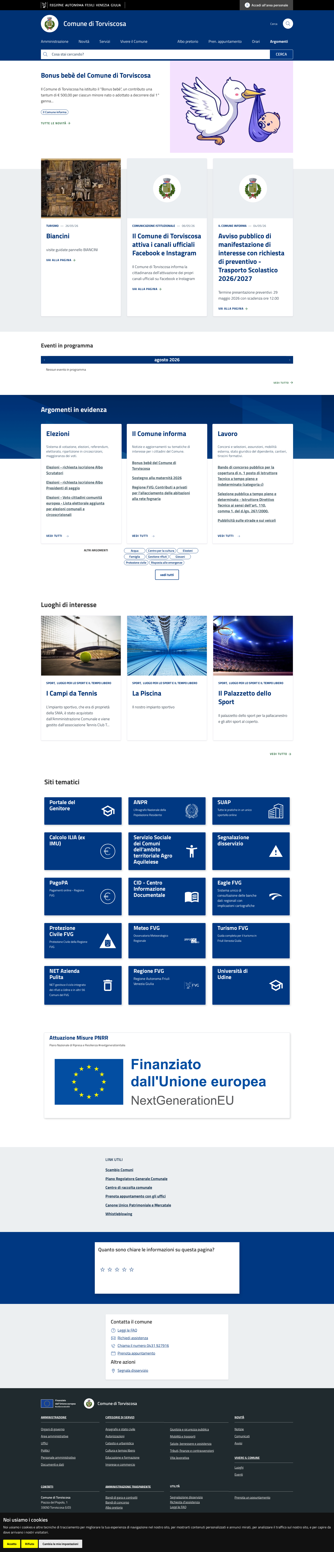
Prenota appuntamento (136, 1353)
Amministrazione (53, 1417)
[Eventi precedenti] (44, 360)
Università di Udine (232, 973)
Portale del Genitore (62, 805)
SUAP (224, 802)
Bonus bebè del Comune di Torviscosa (96, 75)
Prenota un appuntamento (252, 1497)
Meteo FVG (147, 927)
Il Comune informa (232, 225)
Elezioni (57, 433)
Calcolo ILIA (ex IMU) (67, 840)
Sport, (51, 683)
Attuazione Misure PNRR (78, 1037)
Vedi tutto (284, 382)
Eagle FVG (229, 882)
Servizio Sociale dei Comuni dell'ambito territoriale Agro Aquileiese (153, 849)
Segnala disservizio (133, 1370)
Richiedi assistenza (133, 1338)
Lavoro (228, 433)
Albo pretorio (187, 41)
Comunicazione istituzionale (153, 225)
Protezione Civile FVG (62, 930)
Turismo (52, 225)
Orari (256, 41)
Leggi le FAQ (127, 1330)
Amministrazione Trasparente (128, 1486)
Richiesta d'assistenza (185, 1502)
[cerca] (288, 24)
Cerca (281, 54)
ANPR (140, 802)
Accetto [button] (11, 1544)
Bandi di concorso (117, 1502)
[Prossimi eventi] (289, 360)
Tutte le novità (56, 123)
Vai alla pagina (61, 260)
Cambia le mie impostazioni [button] (60, 1544)
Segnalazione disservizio (233, 840)
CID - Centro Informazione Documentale (149, 888)
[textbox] (165, 1269)
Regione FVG (149, 970)
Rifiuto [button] (29, 1544)
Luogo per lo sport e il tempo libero (83, 683)
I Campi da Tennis (71, 693)
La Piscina (146, 693)
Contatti (47, 1486)
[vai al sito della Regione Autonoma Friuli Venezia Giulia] (83, 5)
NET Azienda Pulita (64, 973)
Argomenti (279, 41)
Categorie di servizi (119, 1417)
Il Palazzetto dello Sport (244, 697)
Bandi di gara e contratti (121, 1497)
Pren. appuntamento (225, 41)
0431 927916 (143, 1345)
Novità (239, 1417)
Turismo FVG (232, 927)
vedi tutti (167, 574)
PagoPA (58, 882)
